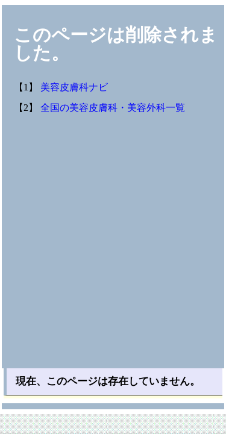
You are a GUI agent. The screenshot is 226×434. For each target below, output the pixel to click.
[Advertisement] (113, 249)
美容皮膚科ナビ (74, 87)
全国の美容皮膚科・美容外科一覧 (112, 107)
